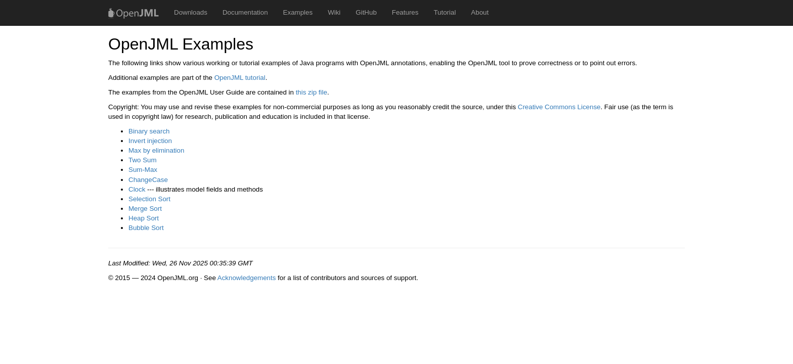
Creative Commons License (559, 107)
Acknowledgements (246, 278)
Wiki (334, 12)
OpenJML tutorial (240, 77)
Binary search (149, 131)
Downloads (190, 12)
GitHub (366, 12)
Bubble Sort (146, 228)
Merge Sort (145, 208)
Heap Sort (143, 218)
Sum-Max (142, 169)
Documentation (245, 12)
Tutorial (444, 12)
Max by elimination (156, 150)
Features (405, 12)
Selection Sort (149, 199)
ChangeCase (148, 180)
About (480, 12)
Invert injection (150, 141)
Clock (136, 189)
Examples (298, 12)
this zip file (311, 92)
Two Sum (142, 160)
